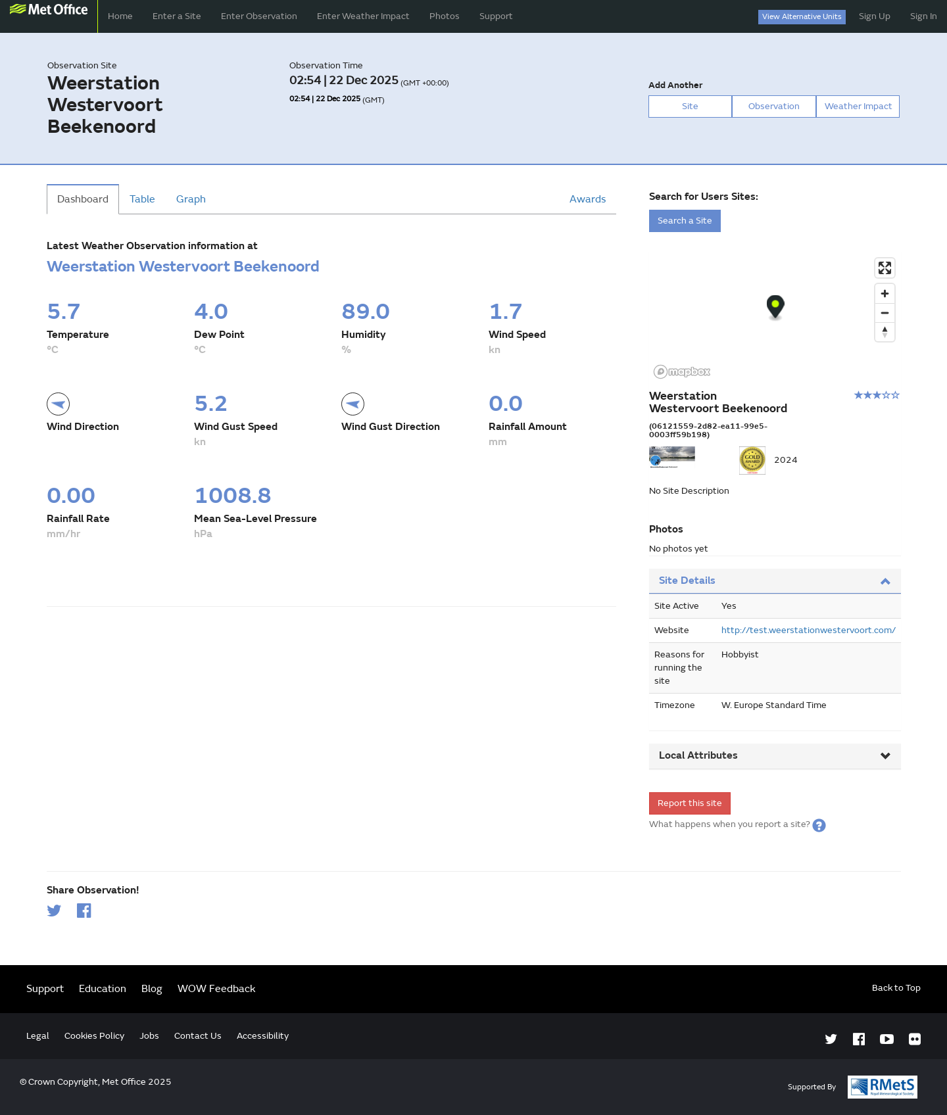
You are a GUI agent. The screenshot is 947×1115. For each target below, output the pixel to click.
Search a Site (685, 220)
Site (690, 106)
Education (102, 988)
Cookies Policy (94, 1035)
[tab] (775, 581)
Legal (37, 1035)
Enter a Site (177, 16)
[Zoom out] (884, 312)
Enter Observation (259, 16)
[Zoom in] (884, 293)
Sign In (923, 16)
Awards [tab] (588, 199)
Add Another (675, 85)
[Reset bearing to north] (884, 331)
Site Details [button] (775, 580)
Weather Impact (858, 106)
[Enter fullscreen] (884, 267)
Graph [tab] (191, 199)
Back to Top (896, 987)
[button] (819, 824)
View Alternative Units (802, 17)
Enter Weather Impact (363, 16)
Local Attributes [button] (775, 755)
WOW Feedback (217, 988)
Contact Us (198, 1035)
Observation (774, 106)
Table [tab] (142, 199)
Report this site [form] (690, 803)
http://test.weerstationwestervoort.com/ (808, 630)
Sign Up (874, 16)
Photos (444, 16)
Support (496, 16)
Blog (151, 988)
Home (120, 16)
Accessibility (263, 1035)
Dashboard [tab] (83, 199)
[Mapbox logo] (682, 371)
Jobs (149, 1035)
